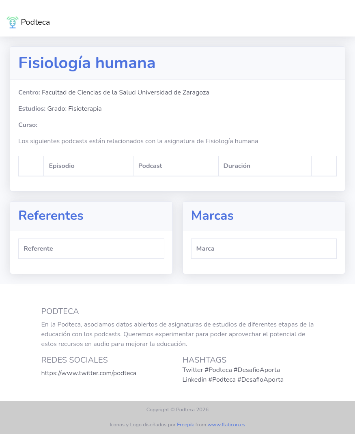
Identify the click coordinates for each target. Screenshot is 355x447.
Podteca (28, 22)
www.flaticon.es (226, 424)
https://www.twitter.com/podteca (89, 373)
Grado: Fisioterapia (74, 108)
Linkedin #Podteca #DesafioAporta (233, 379)
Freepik (185, 424)
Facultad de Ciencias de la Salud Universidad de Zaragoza (125, 92)
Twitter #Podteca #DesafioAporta (231, 369)
